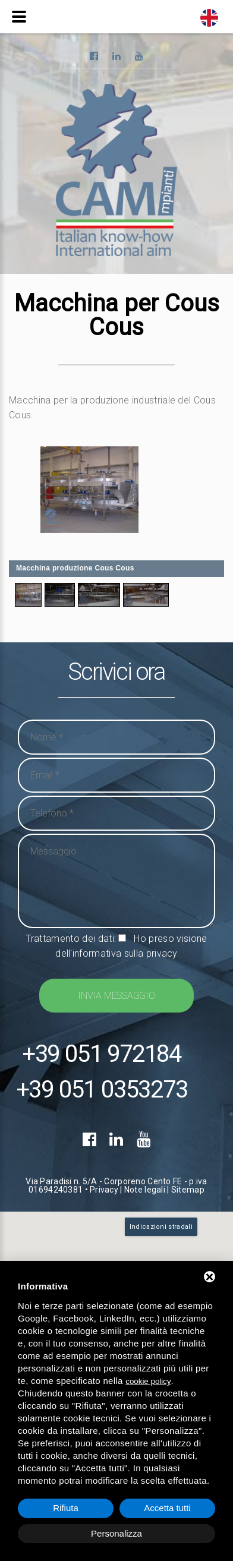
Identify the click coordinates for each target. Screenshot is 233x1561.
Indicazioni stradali (161, 1227)
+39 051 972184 (101, 1054)
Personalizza (116, 1533)
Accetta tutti (167, 1508)
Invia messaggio (116, 995)
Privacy (104, 1189)
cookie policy (148, 1381)
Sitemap (187, 1189)
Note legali (144, 1189)
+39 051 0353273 (102, 1090)
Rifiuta (65, 1508)
